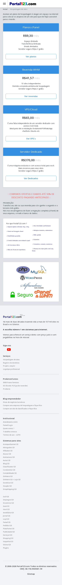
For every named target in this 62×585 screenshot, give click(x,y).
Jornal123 (6, 516)
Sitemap (31, 574)
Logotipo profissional (11, 369)
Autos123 (6, 460)
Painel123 (6, 522)
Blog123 (6, 464)
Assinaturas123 (9, 457)
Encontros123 (8, 503)
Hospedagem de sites (11, 360)
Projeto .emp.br (9, 366)
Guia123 (6, 506)
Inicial (5, 9)
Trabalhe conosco (10, 432)
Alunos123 (7, 454)
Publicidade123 (9, 532)
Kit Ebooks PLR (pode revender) (15, 386)
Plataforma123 (8, 529)
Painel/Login (8, 425)
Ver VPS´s (31, 138)
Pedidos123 (7, 525)
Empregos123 (8, 500)
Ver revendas (31, 96)
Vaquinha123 (8, 541)
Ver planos (31, 56)
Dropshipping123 (9, 489)
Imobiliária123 (8, 513)
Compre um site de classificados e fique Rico (20, 409)
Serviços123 (7, 535)
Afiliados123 (7, 451)
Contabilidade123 (9, 473)
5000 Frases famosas (11, 382)
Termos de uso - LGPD (11, 435)
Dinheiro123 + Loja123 (11, 480)
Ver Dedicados (31, 178)
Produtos (6, 389)
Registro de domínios (11, 363)
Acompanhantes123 (10, 444)
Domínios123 (8, 483)
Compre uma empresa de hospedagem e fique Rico (22, 405)
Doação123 (7, 486)
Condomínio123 (9, 470)
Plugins (6, 548)
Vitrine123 (7, 545)
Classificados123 (9, 467)
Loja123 (6, 519)
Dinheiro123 (7, 476)
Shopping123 (8, 538)
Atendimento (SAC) (10, 422)
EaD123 (6, 497)
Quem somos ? (8, 428)
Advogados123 (8, 447)
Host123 (6, 509)
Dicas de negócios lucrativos (14, 402)
